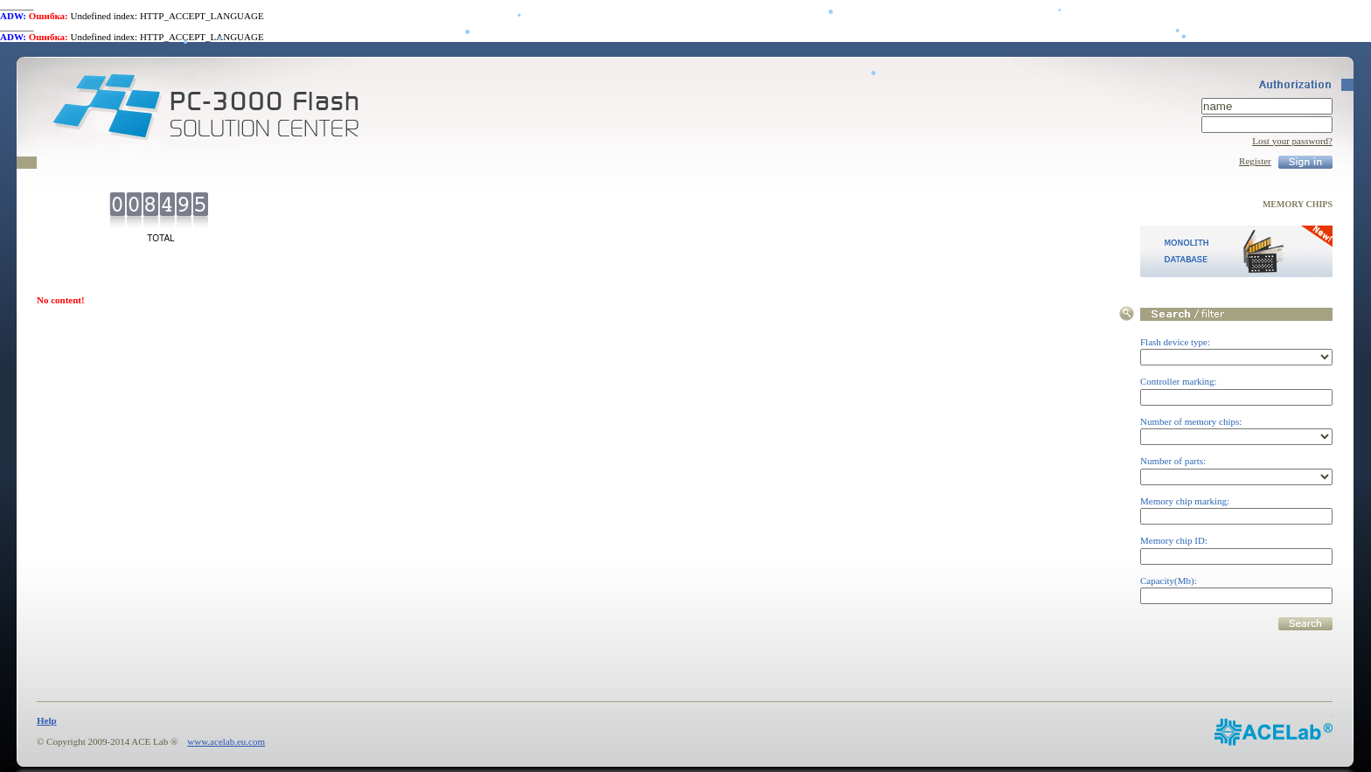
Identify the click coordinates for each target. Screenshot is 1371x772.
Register (1255, 161)
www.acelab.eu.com (226, 741)
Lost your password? (1292, 141)
